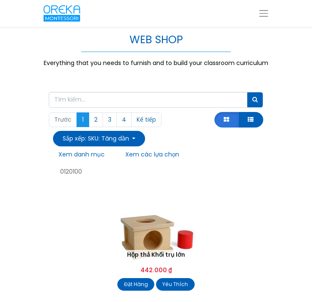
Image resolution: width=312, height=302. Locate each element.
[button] (99, 138)
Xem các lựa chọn (152, 154)
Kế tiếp (146, 119)
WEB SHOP (156, 39)
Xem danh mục (81, 154)
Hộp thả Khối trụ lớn (156, 254)
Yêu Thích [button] (175, 284)
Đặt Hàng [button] (136, 284)
